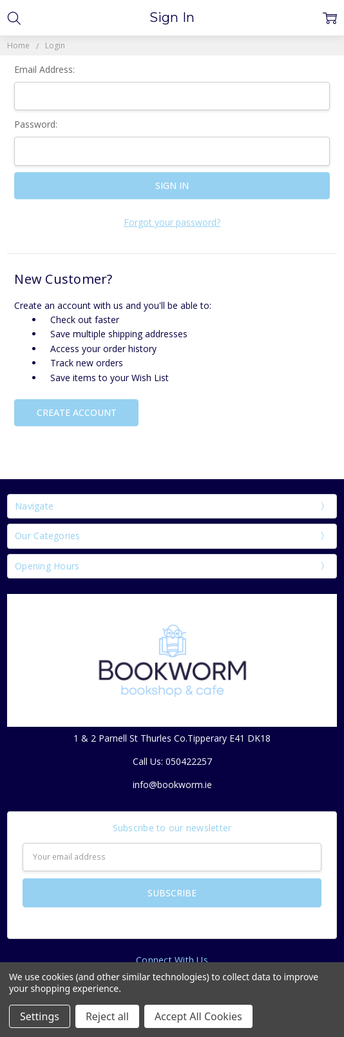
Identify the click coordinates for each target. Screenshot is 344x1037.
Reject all (107, 1016)
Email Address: (44, 69)
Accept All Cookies (198, 1016)
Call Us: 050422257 (172, 761)
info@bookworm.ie (172, 784)
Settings (39, 1016)
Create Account (77, 412)
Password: (35, 124)
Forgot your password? (172, 222)
